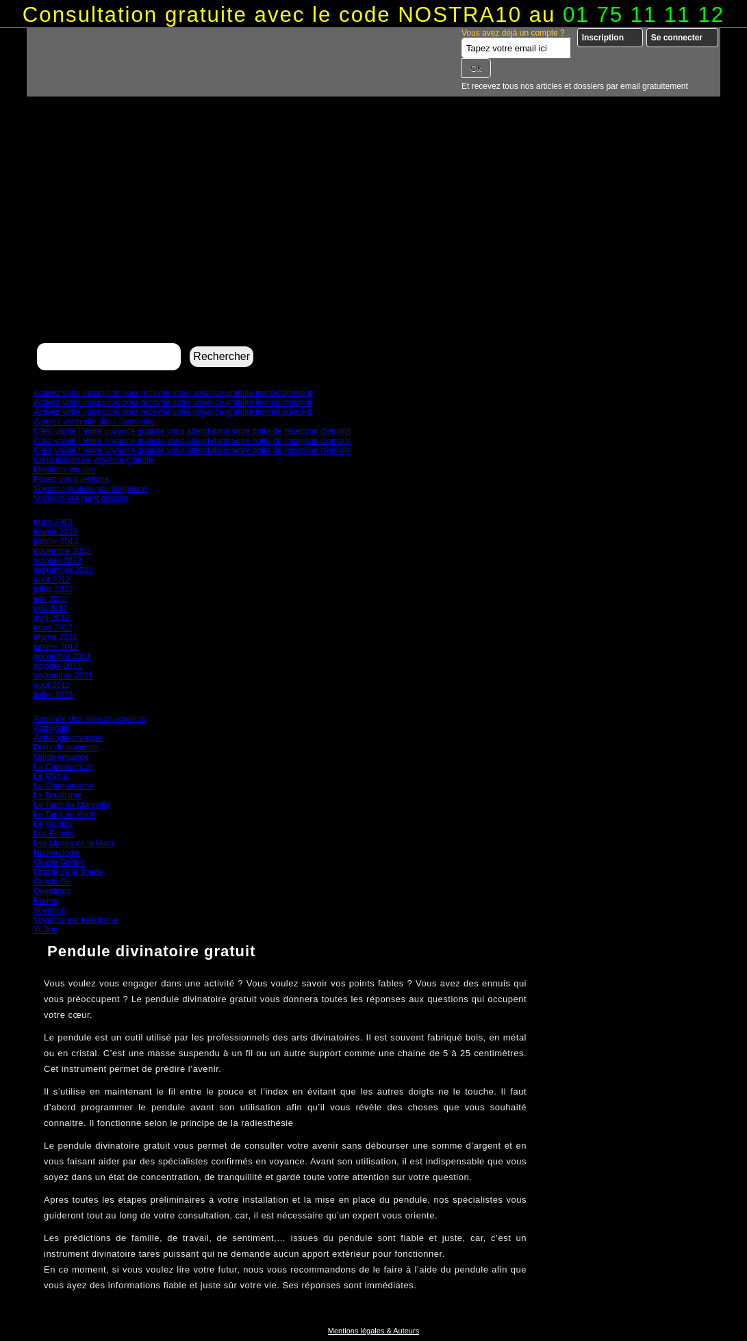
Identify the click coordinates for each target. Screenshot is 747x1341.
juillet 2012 (53, 589)
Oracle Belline (59, 862)
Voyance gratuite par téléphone (90, 489)
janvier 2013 (56, 541)
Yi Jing (46, 929)
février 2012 (55, 637)
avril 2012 (51, 618)
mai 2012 (50, 608)
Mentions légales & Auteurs (373, 1331)
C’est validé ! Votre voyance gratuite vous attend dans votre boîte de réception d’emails (192, 431)
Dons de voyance (65, 747)
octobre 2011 (57, 666)
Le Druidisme (58, 795)
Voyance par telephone (76, 920)
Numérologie (57, 853)
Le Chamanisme (63, 786)
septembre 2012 (63, 570)
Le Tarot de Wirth (65, 814)
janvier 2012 (56, 647)
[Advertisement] (373, 237)
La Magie (50, 776)
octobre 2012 (57, 560)
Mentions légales (64, 469)
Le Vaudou (53, 824)
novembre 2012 (62, 551)
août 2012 (52, 580)
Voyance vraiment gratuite (81, 498)
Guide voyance (61, 757)
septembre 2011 (63, 675)
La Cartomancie (63, 766)
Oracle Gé (52, 881)
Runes (46, 901)
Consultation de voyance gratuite (93, 460)
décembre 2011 (62, 656)
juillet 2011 (53, 695)
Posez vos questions (71, 479)
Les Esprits (54, 834)
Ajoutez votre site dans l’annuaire (94, 421)
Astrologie (52, 728)
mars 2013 (53, 522)
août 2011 (52, 685)
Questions (52, 891)
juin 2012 (50, 599)
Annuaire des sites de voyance (89, 719)
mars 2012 (53, 628)
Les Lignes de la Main (74, 843)
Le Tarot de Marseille (72, 805)
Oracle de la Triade (68, 872)
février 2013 (55, 532)
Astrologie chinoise (68, 738)
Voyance (49, 910)
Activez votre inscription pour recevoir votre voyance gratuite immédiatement (173, 393)
